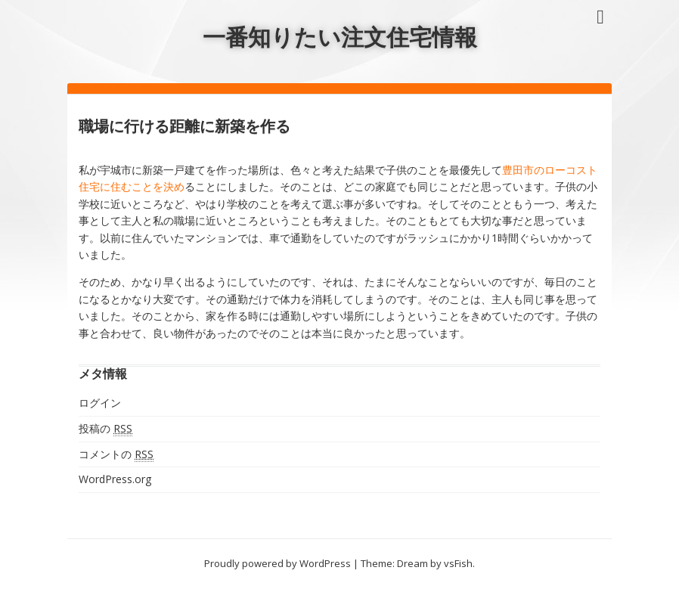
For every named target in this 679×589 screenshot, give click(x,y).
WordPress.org (115, 479)
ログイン (100, 402)
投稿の (105, 428)
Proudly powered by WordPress (277, 563)
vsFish (458, 563)
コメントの (116, 454)
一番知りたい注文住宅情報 (340, 36)
